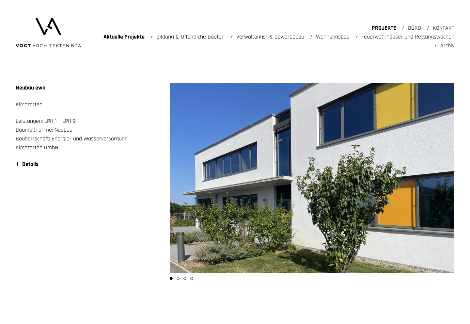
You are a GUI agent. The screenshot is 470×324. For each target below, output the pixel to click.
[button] (171, 278)
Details (27, 164)
